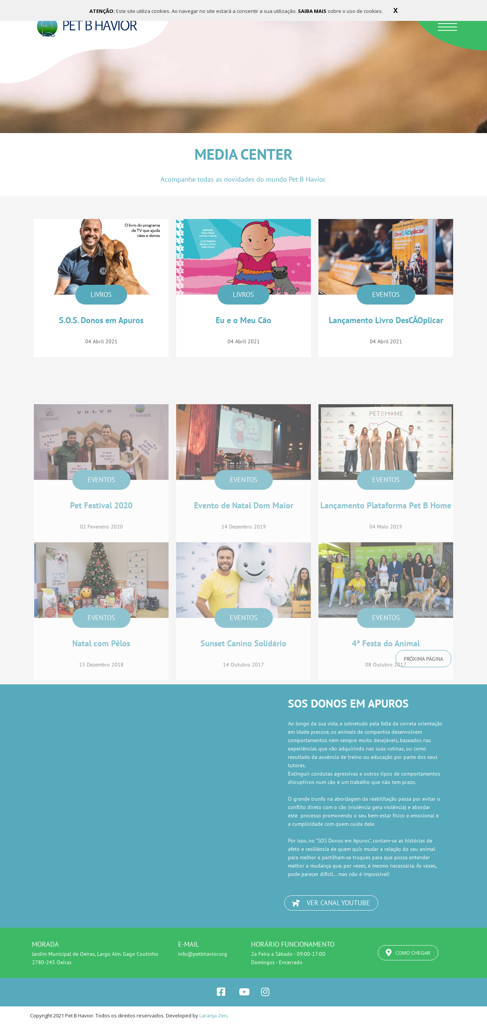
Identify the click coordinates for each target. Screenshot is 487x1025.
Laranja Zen (213, 1015)
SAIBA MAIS (313, 11)
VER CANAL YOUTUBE (331, 902)
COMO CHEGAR (408, 953)
